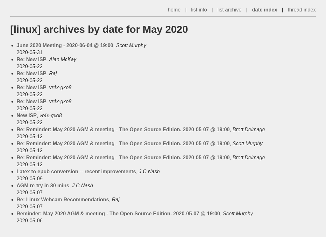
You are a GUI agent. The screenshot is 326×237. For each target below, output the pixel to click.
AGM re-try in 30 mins (43, 185)
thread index (302, 9)
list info (199, 9)
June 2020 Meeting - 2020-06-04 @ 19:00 (65, 45)
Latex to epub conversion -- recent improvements (76, 171)
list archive (229, 9)
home (174, 9)
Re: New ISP (31, 59)
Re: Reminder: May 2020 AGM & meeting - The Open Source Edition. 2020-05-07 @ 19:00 (123, 129)
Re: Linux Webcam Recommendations (63, 199)
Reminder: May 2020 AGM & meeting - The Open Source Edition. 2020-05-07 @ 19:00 (118, 213)
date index (264, 9)
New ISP (27, 115)
